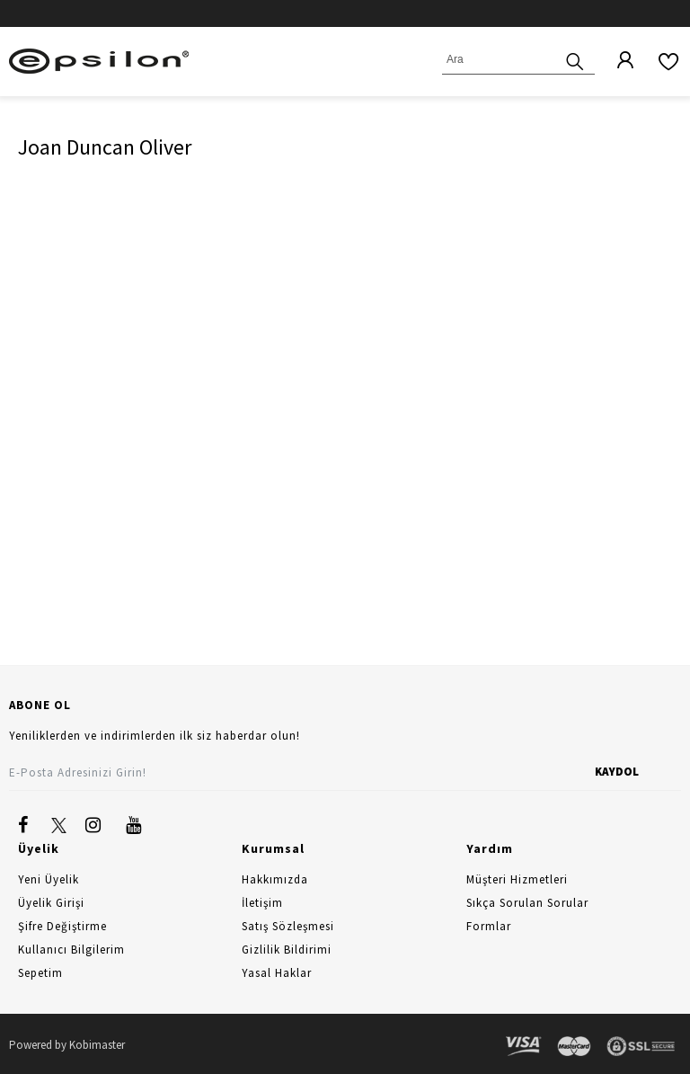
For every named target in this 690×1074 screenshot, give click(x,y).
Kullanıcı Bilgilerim (71, 949)
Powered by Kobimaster (67, 1044)
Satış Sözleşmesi (288, 926)
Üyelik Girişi (51, 902)
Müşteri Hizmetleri (517, 879)
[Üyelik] (616, 61)
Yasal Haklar (277, 973)
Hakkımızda (275, 879)
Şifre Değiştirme (62, 926)
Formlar (488, 926)
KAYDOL (617, 771)
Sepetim (40, 973)
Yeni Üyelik (48, 879)
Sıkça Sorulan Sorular (527, 902)
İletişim (262, 902)
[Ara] (575, 60)
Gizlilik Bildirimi (287, 949)
